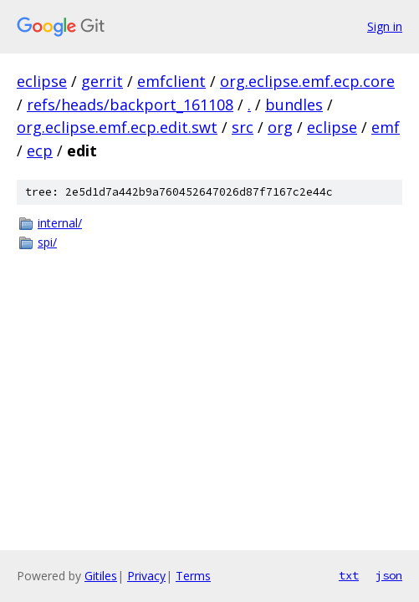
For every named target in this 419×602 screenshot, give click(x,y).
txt (349, 575)
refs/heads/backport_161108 (130, 104)
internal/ (60, 223)
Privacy (146, 576)
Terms (193, 576)
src (242, 127)
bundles (294, 104)
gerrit (102, 81)
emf (385, 127)
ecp (40, 150)
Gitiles (100, 576)
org (280, 127)
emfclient (171, 81)
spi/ (47, 242)
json (389, 575)
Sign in (384, 26)
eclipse (42, 81)
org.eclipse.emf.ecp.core (307, 81)
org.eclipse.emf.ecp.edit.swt (117, 127)
